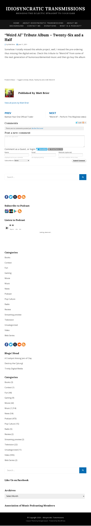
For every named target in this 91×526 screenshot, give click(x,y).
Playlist (12, 229)
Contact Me (34, 26)
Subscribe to (17, 161)
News (7, 289)
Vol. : (20, 229)
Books (7, 257)
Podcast (8, 294)
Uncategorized (11, 325)
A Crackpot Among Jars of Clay (18, 358)
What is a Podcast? (70, 26)
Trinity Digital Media (14, 369)
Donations (50, 26)
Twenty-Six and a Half (41, 80)
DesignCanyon (43, 521)
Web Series (10, 335)
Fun (6, 268)
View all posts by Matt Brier (17, 103)
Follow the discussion (84, 123)
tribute (31, 80)
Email (33, 153)
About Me (72, 23)
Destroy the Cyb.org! (14, 363)
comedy (25, 80)
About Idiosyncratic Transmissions (43, 23)
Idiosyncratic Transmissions (45, 9)
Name (7, 153)
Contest (8, 263)
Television (9, 320)
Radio (7, 304)
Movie (7, 278)
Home (16, 23)
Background (17, 26)
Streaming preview (13, 315)
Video (7, 330)
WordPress (61, 521)
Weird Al (52, 80)
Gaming (8, 273)
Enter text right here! (45, 142)
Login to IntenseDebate (41, 149)
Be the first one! (37, 129)
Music (13, 80)
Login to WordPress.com (55, 149)
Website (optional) (65, 153)
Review (8, 309)
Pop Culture (10, 299)
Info (17, 229)
